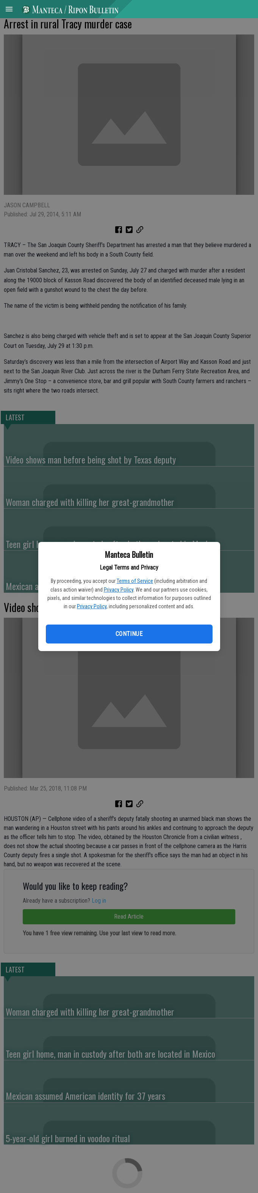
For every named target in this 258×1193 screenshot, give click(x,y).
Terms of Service (135, 581)
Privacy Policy (118, 590)
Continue (129, 633)
